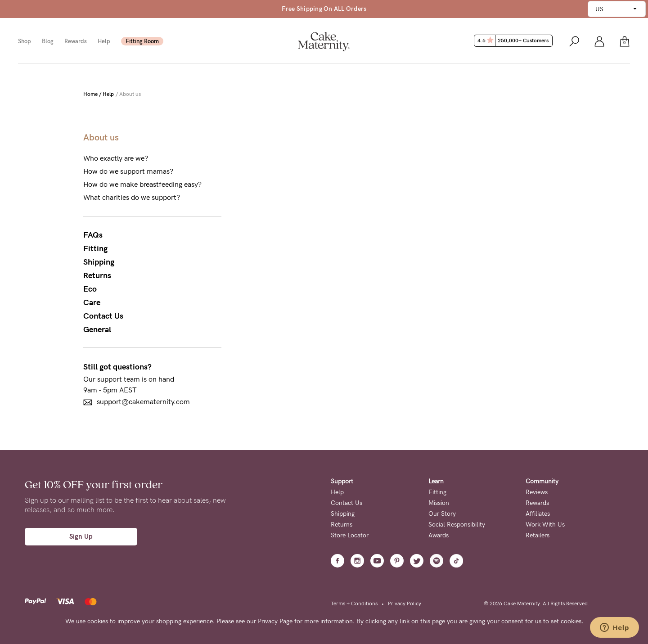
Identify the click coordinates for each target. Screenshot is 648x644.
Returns (97, 275)
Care (91, 302)
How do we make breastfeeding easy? (142, 184)
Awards (438, 535)
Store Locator (350, 535)
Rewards (75, 41)
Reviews (537, 492)
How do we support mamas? (128, 171)
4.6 (514, 40)
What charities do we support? (131, 197)
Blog (48, 41)
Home (90, 94)
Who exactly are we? (115, 158)
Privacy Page (275, 621)
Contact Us (103, 315)
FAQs (93, 234)
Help (104, 41)
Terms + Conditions (354, 603)
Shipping (98, 261)
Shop (24, 41)
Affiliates (538, 514)
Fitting (95, 248)
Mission (438, 503)
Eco (90, 288)
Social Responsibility (456, 524)
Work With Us (545, 524)
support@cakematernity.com (136, 402)
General (97, 329)
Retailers (537, 535)
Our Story (442, 514)
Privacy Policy (404, 603)
